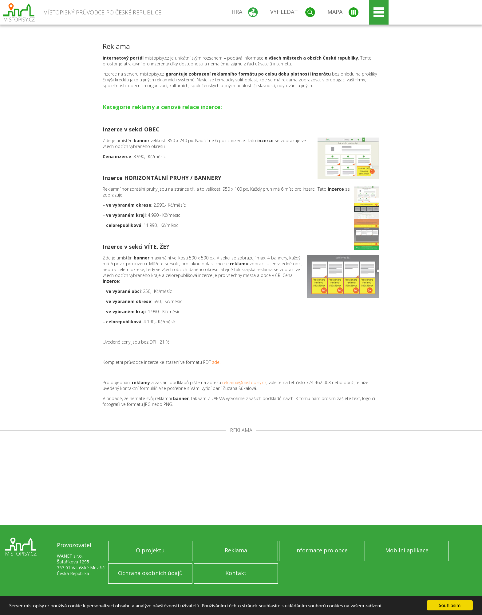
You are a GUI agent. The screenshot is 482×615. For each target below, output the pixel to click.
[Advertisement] (241, 479)
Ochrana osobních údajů (150, 573)
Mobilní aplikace (407, 550)
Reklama (236, 550)
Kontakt (236, 573)
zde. (216, 362)
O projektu (150, 550)
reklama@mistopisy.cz (244, 382)
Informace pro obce (321, 550)
